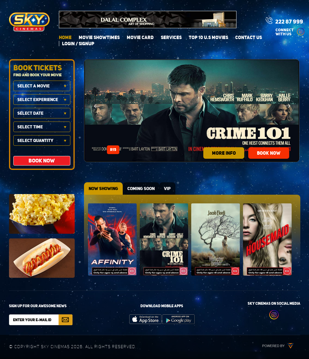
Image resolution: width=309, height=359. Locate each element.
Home (65, 37)
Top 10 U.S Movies (208, 37)
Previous (96, 106)
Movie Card (140, 37)
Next (287, 106)
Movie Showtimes (99, 37)
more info (224, 153)
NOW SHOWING (103, 188)
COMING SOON (141, 188)
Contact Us (248, 37)
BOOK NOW (268, 153)
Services (171, 37)
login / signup (78, 44)
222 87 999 (284, 21)
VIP (167, 188)
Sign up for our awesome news (38, 306)
